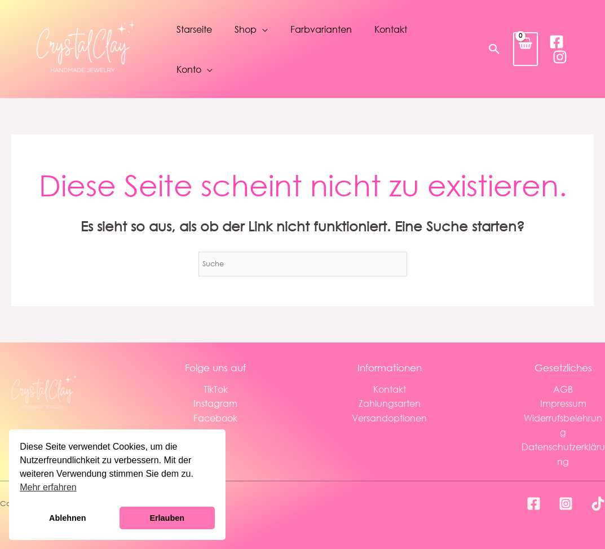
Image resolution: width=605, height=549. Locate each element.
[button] (494, 49)
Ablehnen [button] (67, 517)
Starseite (194, 29)
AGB (563, 389)
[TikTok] (598, 504)
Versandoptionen (389, 418)
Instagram (215, 403)
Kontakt (390, 29)
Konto (188, 69)
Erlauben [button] (166, 517)
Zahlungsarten (390, 403)
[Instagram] (560, 57)
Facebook (215, 418)
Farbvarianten (321, 29)
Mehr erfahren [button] (48, 487)
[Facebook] (556, 41)
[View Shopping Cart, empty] (525, 48)
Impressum (563, 403)
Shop (246, 29)
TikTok (216, 389)
